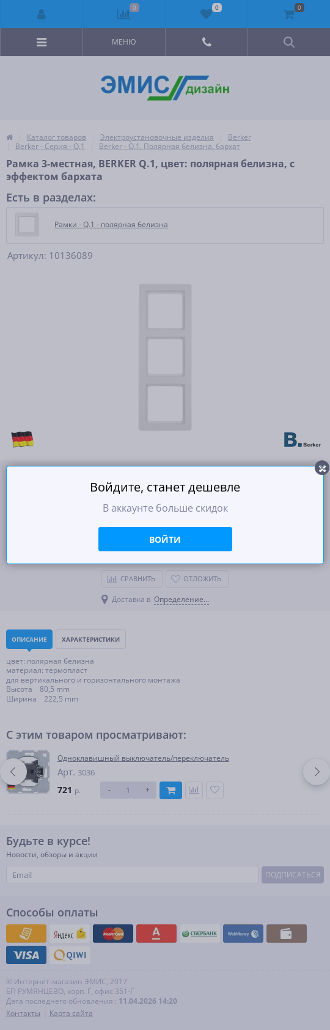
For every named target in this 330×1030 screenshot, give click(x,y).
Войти (165, 539)
